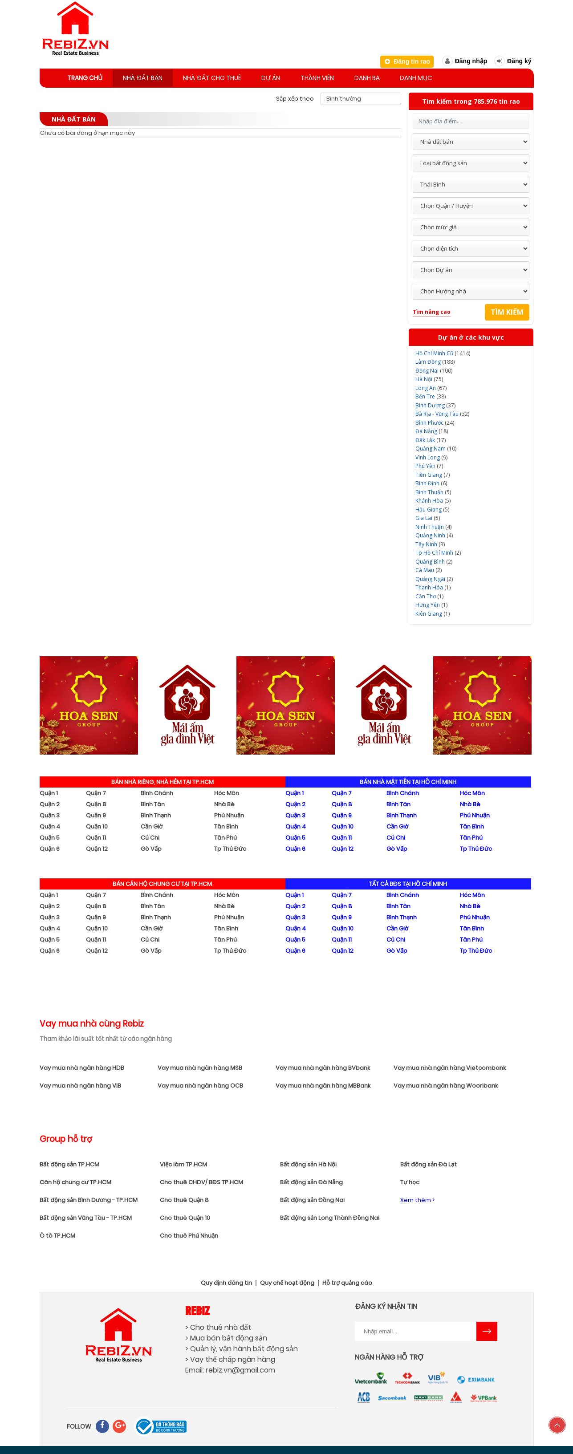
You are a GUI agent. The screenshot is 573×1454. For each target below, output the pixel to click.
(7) (429, 464)
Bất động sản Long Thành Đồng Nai (329, 1216)
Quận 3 (50, 813)
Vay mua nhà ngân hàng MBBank (323, 1084)
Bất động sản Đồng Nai (312, 1198)
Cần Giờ (152, 824)
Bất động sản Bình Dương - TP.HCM (89, 1198)
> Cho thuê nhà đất (218, 1325)
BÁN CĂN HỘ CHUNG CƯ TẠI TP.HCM (162, 882)
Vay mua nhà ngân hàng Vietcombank (450, 1066)
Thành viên (333, 77)
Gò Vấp (151, 847)
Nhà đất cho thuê (221, 77)
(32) (442, 412)
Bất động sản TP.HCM (69, 1162)
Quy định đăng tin (226, 1281)
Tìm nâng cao (432, 310)
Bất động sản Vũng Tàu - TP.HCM (86, 1216)
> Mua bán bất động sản (226, 1336)
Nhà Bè (224, 802)
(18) (431, 429)
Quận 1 (49, 791)
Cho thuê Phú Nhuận (189, 1234)
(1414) (442, 351)
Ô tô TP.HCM (57, 1234)
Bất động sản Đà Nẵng (311, 1180)
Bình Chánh (157, 791)
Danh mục (440, 77)
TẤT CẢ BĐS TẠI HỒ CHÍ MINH (408, 882)
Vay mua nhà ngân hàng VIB (80, 1084)
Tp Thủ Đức (230, 847)
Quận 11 (96, 836)
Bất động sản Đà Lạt (428, 1162)
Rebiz (197, 1308)
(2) (438, 551)
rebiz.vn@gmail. (233, 1368)
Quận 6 (50, 847)
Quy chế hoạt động (287, 1281)
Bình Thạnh (156, 813)
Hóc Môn (226, 791)
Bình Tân (153, 802)
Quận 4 (50, 824)
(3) (430, 542)
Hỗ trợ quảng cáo (347, 1281)
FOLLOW (79, 1424)
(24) (434, 421)
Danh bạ (387, 77)
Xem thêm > (417, 1198)
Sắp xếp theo (295, 97)
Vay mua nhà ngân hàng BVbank (323, 1066)
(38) (430, 394)
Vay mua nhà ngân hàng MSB (200, 1066)
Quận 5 (50, 836)
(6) (431, 481)
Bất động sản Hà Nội (308, 1162)
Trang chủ (87, 77)
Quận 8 (96, 802)
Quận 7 (96, 791)
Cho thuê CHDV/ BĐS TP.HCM (201, 1180)
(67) (431, 386)
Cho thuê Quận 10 (185, 1216)
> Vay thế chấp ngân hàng (230, 1357)
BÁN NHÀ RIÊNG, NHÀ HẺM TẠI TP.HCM (162, 780)
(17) (430, 438)
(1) (433, 585)
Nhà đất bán (148, 77)
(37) (435, 403)
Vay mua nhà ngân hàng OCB (200, 1084)
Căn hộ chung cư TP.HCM (75, 1180)
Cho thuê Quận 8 (184, 1198)
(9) (431, 455)
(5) (433, 490)
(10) (435, 447)
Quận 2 (50, 802)
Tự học (409, 1180)
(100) (433, 369)
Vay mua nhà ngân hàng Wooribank (446, 1084)
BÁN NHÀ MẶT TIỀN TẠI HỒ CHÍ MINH (408, 780)
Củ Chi (150, 836)
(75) (429, 377)
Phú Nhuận (229, 813)
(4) (433, 525)
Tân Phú (225, 836)
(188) (435, 360)
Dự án (283, 77)
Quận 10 (97, 824)
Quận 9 (96, 813)
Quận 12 (97, 847)
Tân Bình (226, 824)
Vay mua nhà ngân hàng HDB (82, 1066)
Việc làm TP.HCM (183, 1162)
